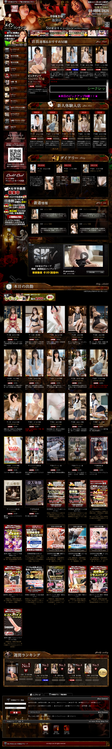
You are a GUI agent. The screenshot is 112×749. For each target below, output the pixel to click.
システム (52, 702)
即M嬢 (85, 706)
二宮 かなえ (33, 82)
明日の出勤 (43, 702)
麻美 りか (83, 134)
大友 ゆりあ (41, 675)
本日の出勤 (33, 702)
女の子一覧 (73, 702)
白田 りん (12, 378)
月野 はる (76, 335)
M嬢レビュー (97, 702)
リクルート (72, 716)
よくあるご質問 (34, 716)
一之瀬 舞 (33, 335)
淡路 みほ (98, 335)
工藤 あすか (86, 65)
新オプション (56, 465)
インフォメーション (60, 716)
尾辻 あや (55, 422)
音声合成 (34, 509)
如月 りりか (52, 134)
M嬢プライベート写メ (73, 706)
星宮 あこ (98, 422)
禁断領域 (98, 465)
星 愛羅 (57, 675)
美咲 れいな (55, 335)
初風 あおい (76, 422)
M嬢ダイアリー (84, 702)
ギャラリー (33, 706)
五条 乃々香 (25, 674)
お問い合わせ (47, 716)
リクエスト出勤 (34, 465)
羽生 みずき (71, 65)
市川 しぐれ (100, 65)
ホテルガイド (60, 706)
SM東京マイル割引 (45, 706)
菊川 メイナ (12, 465)
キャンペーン (63, 702)
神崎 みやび (99, 134)
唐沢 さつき (56, 65)
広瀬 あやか (76, 378)
